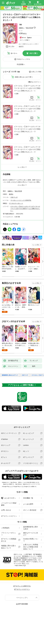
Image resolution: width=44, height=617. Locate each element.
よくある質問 (28, 504)
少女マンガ (13, 197)
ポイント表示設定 (29, 510)
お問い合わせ (6, 510)
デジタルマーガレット (16, 203)
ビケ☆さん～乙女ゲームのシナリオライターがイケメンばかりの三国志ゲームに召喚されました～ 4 (27, 149)
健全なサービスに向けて (30, 534)
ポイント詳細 (24, 40)
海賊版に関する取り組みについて (8, 547)
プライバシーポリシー (8, 534)
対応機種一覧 (28, 498)
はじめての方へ (8, 498)
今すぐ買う (33, 53)
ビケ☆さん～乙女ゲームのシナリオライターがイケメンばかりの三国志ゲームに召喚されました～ (25, 209)
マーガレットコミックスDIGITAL (20, 200)
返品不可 (21, 46)
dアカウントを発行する (22, 586)
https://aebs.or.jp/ (20, 565)
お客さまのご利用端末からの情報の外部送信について (30, 547)
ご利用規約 (5, 528)
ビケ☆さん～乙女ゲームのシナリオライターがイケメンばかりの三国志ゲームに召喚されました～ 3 (27, 129)
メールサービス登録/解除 (8, 504)
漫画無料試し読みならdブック (10, 375)
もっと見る (35, 245)
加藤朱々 (21, 28)
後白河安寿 (29, 28)
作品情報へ (21, 64)
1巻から (30, 82)
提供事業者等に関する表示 (30, 528)
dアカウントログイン (9, 516)
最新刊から (37, 82)
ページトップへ (22, 598)
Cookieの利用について (30, 540)
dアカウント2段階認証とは (8, 540)
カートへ (14, 53)
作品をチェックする (23, 59)
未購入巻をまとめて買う (24, 77)
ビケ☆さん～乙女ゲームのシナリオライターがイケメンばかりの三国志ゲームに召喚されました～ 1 (27, 88)
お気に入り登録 (36, 72)
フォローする (35, 28)
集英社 (11, 194)
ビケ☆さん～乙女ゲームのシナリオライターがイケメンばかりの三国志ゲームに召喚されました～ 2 (27, 108)
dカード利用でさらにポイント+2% (28, 44)
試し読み (11, 46)
